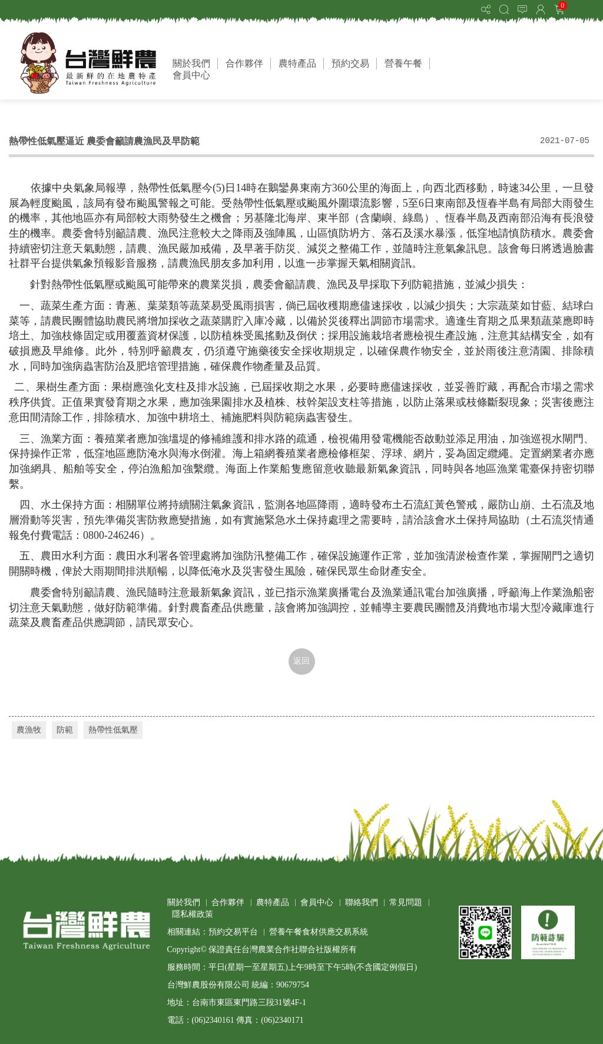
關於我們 (191, 63)
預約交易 (350, 63)
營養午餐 (403, 63)
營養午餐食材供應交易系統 (318, 931)
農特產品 (297, 63)
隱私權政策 (192, 914)
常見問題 (405, 902)
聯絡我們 (361, 902)
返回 (301, 661)
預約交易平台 (233, 931)
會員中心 (191, 75)
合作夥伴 (244, 63)
